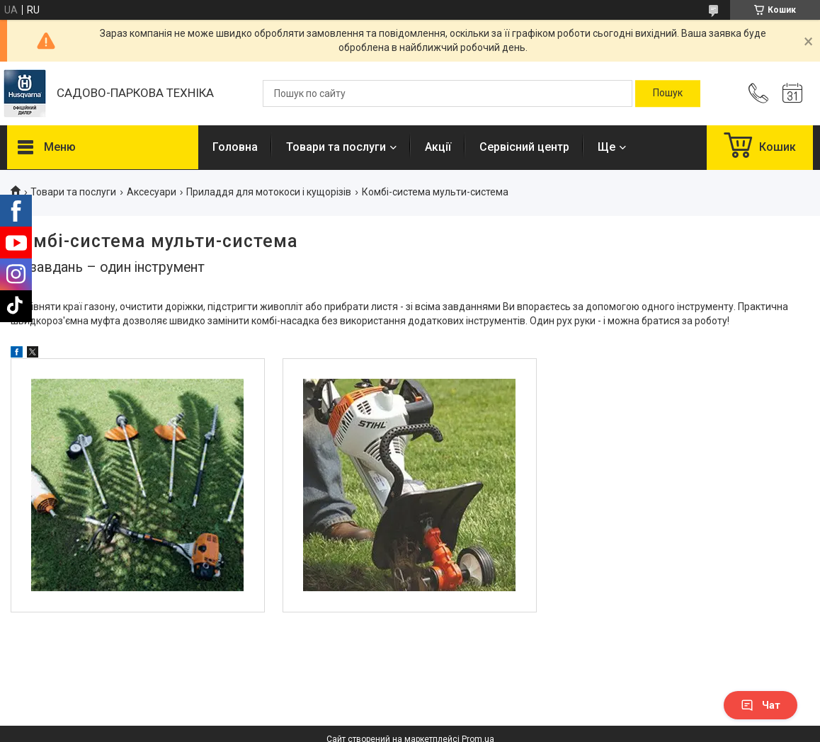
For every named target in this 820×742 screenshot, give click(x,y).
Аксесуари (151, 192)
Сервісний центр (524, 147)
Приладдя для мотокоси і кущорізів (268, 192)
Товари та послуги (336, 147)
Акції (438, 147)
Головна (235, 147)
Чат (760, 705)
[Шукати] (667, 93)
